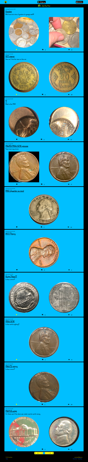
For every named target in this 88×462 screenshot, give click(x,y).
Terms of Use (75, 458)
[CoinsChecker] (5, 2)
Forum (7, 458)
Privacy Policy (80, 458)
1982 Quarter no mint (14, 190)
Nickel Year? (11, 276)
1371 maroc (10, 56)
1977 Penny (10, 233)
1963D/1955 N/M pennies (16, 146)
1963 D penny (11, 366)
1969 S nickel (11, 411)
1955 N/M (9, 321)
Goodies (8, 11)
